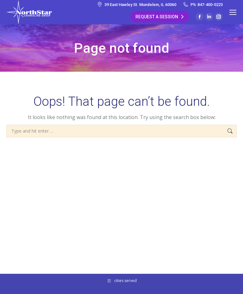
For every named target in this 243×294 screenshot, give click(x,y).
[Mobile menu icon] (233, 12)
